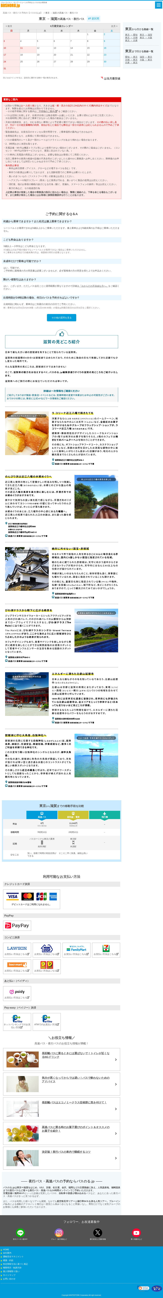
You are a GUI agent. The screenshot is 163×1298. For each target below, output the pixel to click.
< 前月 (9, 26)
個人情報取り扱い (11, 1271)
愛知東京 (131, 57)
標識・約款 (8, 1260)
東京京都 (131, 37)
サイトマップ (9, 1275)
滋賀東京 (146, 57)
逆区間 (93, 18)
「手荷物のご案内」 (47, 111)
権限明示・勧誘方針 (12, 1268)
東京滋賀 (146, 34)
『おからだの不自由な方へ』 (93, 286)
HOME (6, 1249)
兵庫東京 (131, 62)
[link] (143, 1288)
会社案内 (7, 1253)
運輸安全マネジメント (13, 1256)
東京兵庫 (131, 40)
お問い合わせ (9, 1279)
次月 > (114, 26)
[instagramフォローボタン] (59, 1232)
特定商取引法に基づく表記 (15, 1264)
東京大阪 (146, 37)
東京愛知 (131, 34)
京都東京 (131, 59)
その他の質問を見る (62, 317)
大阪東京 (146, 59)
